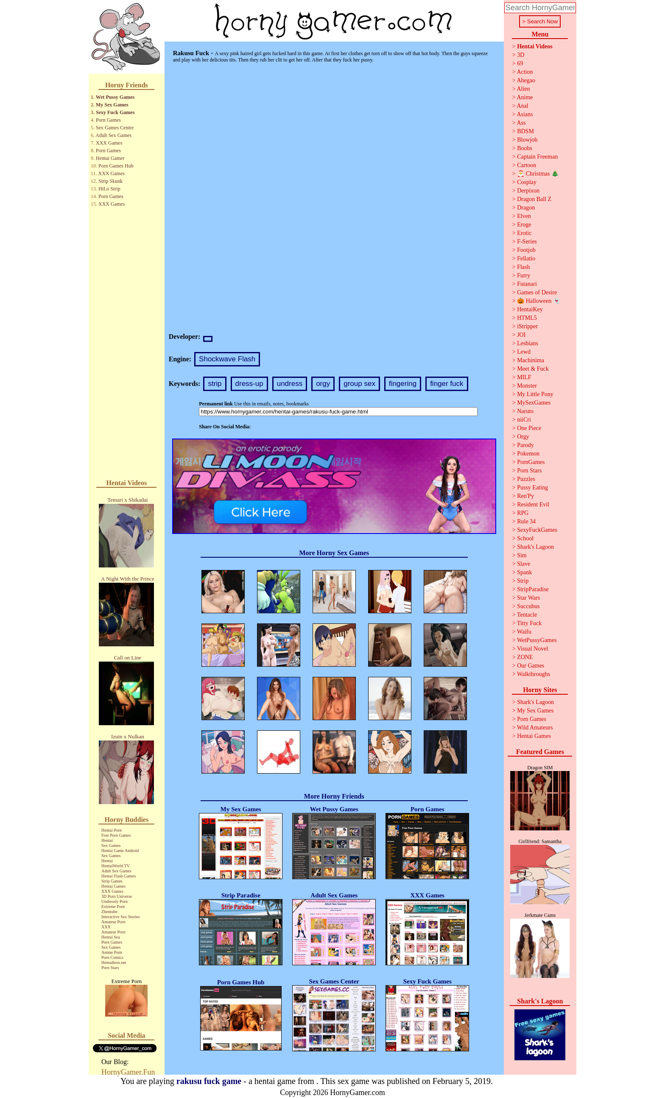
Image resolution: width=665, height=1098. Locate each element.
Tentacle (527, 615)
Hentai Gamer (110, 158)
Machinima (530, 360)
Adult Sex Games (113, 135)
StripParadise (533, 589)
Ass (521, 123)
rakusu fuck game (208, 1081)
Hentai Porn (111, 830)
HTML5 (527, 318)
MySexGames (533, 403)
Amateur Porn (113, 921)
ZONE (525, 657)
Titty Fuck (529, 623)
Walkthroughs (533, 674)
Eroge (524, 224)
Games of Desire (537, 292)
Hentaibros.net (113, 962)
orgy (323, 384)
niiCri (524, 419)
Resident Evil (533, 504)
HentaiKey (530, 309)
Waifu (524, 632)
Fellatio (526, 258)
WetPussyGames (537, 640)
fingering (402, 384)
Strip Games (112, 881)
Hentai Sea (110, 937)
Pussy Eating (532, 487)
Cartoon (526, 165)
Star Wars (528, 598)
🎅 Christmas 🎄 (538, 173)
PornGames (531, 462)
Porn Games (108, 120)
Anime (525, 97)
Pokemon (528, 453)
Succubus (528, 606)
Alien (523, 89)
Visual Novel (532, 648)
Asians (525, 114)
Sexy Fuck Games (115, 112)
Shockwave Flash (227, 359)
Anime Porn (111, 952)
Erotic (524, 233)
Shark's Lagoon (535, 547)
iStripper (527, 326)
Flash (523, 267)
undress (289, 384)
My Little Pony (535, 394)
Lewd (524, 352)
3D (520, 55)
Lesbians (527, 343)
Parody (525, 445)
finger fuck (446, 384)
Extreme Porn (113, 906)
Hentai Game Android (120, 850)
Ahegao (526, 80)
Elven (524, 216)
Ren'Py (525, 496)
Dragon (526, 207)
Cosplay (526, 182)
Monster (527, 386)
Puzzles (526, 479)
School (525, 538)
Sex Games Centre (115, 128)
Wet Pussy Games (115, 97)
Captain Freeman (537, 157)
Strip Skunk (110, 181)
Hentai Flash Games (118, 876)
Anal (522, 106)
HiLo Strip (109, 189)
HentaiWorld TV (115, 865)
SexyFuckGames (537, 530)
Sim (522, 555)
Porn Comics (112, 957)
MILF (524, 377)
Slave (523, 564)
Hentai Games (113, 886)
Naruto (525, 411)
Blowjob (527, 140)
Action (525, 72)
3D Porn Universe (116, 896)
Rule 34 (526, 521)
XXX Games (109, 143)
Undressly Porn (114, 901)
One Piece (529, 428)
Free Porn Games (116, 835)
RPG (522, 513)
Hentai (107, 840)
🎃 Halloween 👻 (538, 301)
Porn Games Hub (116, 166)
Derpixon (528, 190)
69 (520, 63)
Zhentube (109, 911)
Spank (524, 572)
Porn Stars (110, 967)
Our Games (530, 665)
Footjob (526, 250)
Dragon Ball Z (534, 199)
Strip (522, 581)
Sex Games (110, 845)
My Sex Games (112, 105)
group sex (359, 384)
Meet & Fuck (533, 369)
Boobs (524, 148)
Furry (523, 275)
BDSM (525, 131)
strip (214, 384)
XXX (106, 927)
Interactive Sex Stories (120, 916)
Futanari (527, 284)
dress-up (249, 384)
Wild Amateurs (535, 727)
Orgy (523, 436)
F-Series (527, 241)
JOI (521, 335)
